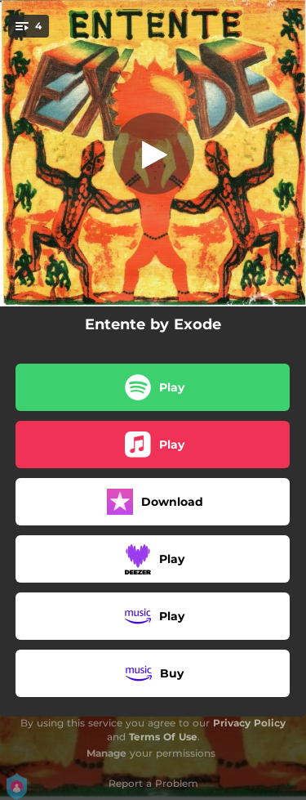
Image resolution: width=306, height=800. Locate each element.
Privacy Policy (249, 723)
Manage (106, 753)
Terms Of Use (163, 737)
